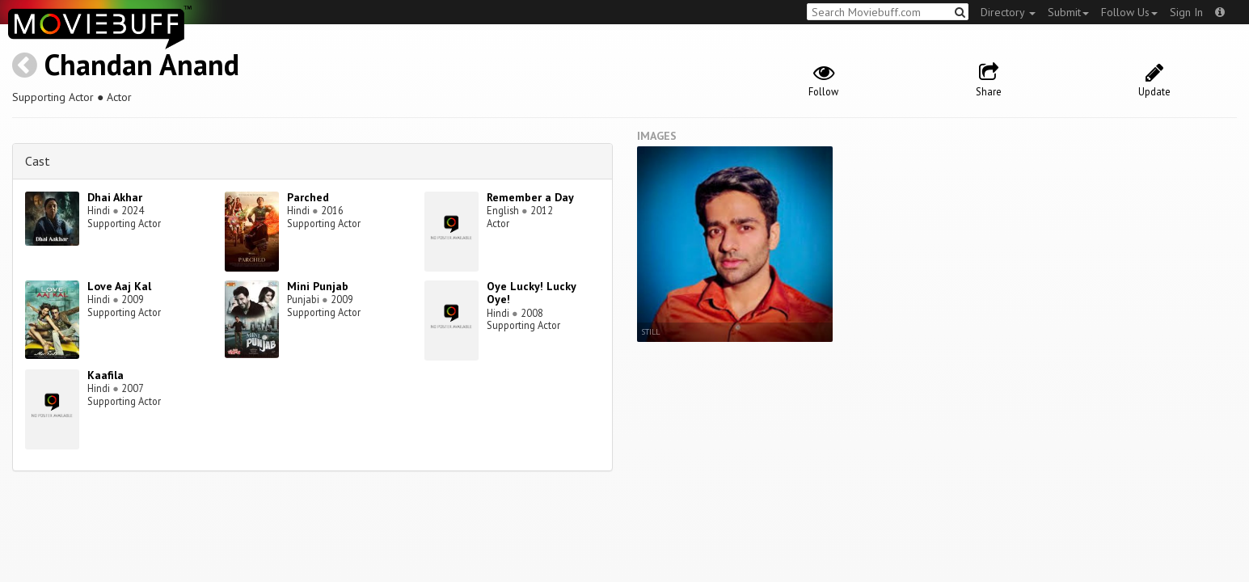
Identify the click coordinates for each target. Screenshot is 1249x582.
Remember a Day (530, 197)
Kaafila (105, 375)
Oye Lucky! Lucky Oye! (531, 293)
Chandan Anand (141, 64)
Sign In (1186, 12)
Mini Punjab (317, 286)
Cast (37, 161)
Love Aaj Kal (119, 286)
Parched (308, 197)
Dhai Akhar (114, 197)
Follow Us (1129, 12)
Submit (1068, 12)
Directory (1008, 12)
